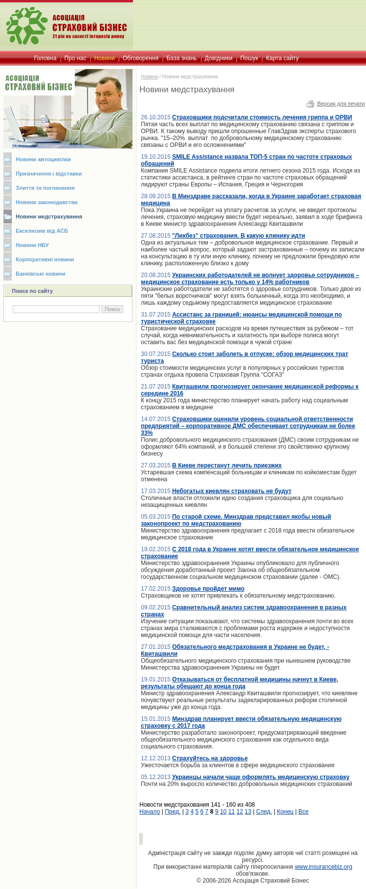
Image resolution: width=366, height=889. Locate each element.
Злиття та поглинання (45, 188)
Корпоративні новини (45, 259)
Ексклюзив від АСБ (42, 231)
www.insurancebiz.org (323, 866)
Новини (149, 76)
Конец (285, 811)
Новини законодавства (46, 202)
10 (223, 811)
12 (239, 811)
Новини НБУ (32, 245)
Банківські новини (41, 274)
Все (304, 811)
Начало (149, 811)
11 (231, 811)
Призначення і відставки (49, 174)
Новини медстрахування (49, 216)
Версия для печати (341, 104)
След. (264, 811)
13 (248, 811)
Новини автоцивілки (43, 159)
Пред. (173, 811)
